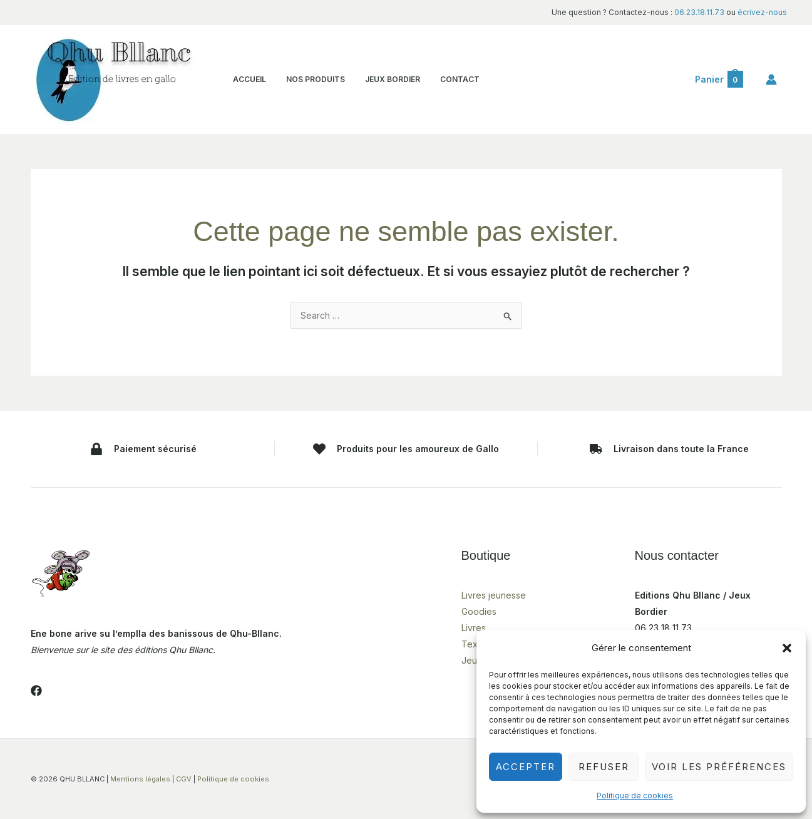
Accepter (525, 767)
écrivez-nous (762, 12)
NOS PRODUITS (311, 79)
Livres (473, 627)
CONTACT (451, 79)
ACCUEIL (248, 79)
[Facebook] (36, 690)
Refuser (603, 767)
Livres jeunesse (493, 595)
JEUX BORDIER (386, 79)
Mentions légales (140, 779)
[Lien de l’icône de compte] (771, 79)
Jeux (471, 660)
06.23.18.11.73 (699, 12)
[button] (787, 648)
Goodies (478, 611)
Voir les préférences (719, 767)
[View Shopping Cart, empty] (718, 79)
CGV (184, 779)
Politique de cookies (635, 795)
